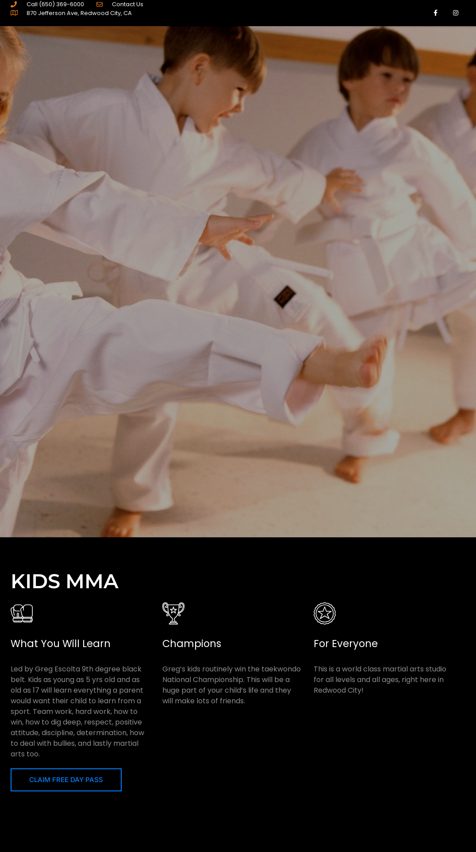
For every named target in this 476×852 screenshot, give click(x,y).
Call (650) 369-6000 (55, 4)
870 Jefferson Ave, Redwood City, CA (79, 13)
